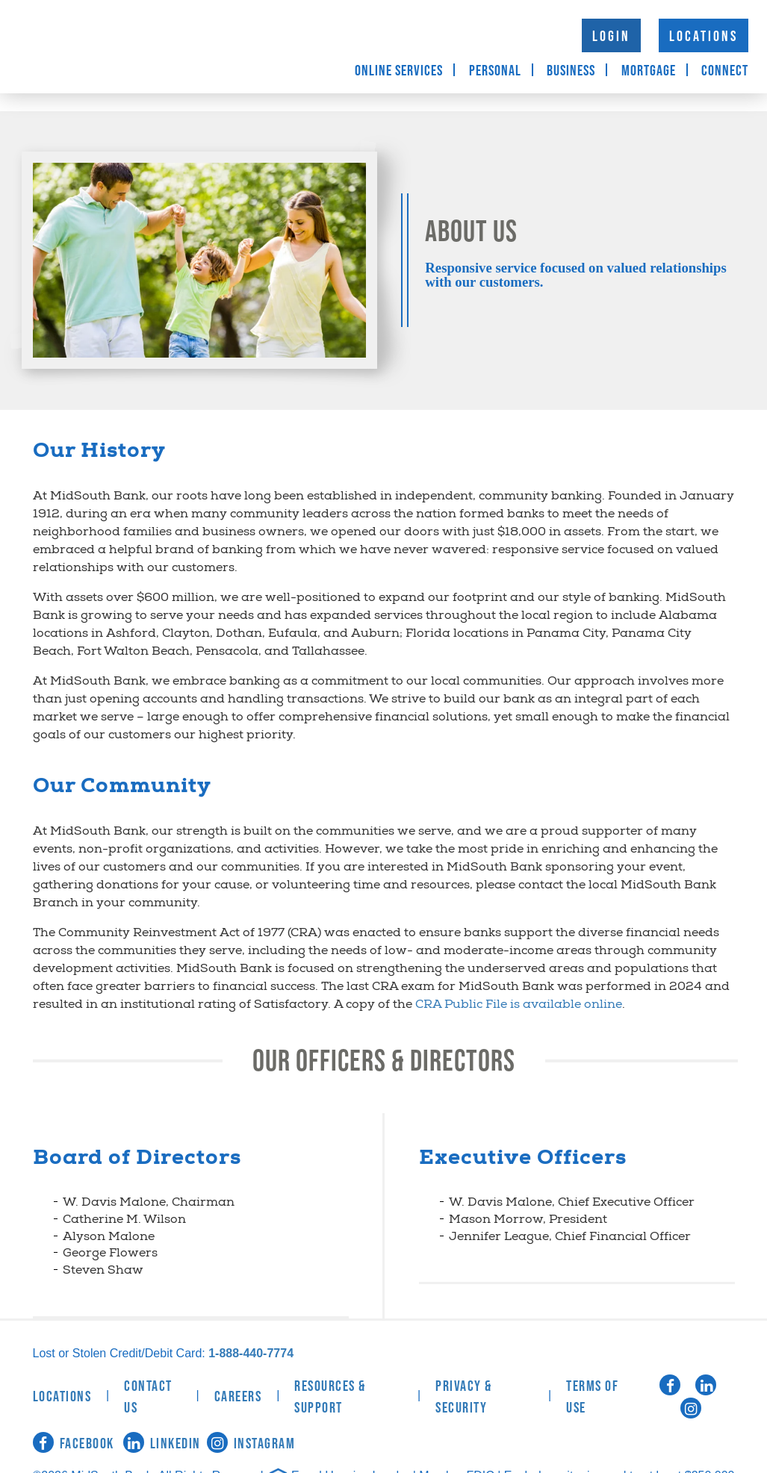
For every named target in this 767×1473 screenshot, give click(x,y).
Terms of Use (592, 1397)
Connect (724, 71)
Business (571, 71)
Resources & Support (330, 1397)
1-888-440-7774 (251, 1353)
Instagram (251, 1444)
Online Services (399, 71)
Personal (495, 71)
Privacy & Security (463, 1397)
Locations (703, 37)
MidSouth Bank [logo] (149, 46)
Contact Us (148, 1397)
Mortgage (648, 71)
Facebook (73, 1444)
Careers (238, 1397)
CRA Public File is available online (518, 1005)
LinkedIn (162, 1444)
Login (611, 37)
